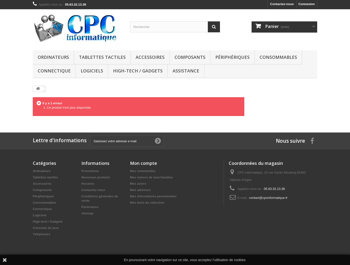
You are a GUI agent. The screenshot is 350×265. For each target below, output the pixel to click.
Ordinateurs (53, 57)
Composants (190, 57)
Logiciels (92, 71)
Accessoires (150, 57)
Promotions (90, 171)
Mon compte (143, 163)
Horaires (87, 184)
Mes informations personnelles (153, 196)
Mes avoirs (138, 184)
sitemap (87, 213)
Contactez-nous (282, 4)
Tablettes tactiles (102, 57)
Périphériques (232, 57)
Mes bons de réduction (147, 202)
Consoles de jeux (46, 228)
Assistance (186, 71)
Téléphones (41, 234)
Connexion (306, 4)
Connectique (54, 71)
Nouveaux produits (95, 177)
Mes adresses (140, 190)
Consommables (278, 57)
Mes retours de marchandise (151, 177)
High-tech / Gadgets (138, 71)
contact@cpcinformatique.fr (268, 198)
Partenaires (90, 207)
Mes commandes (143, 171)
